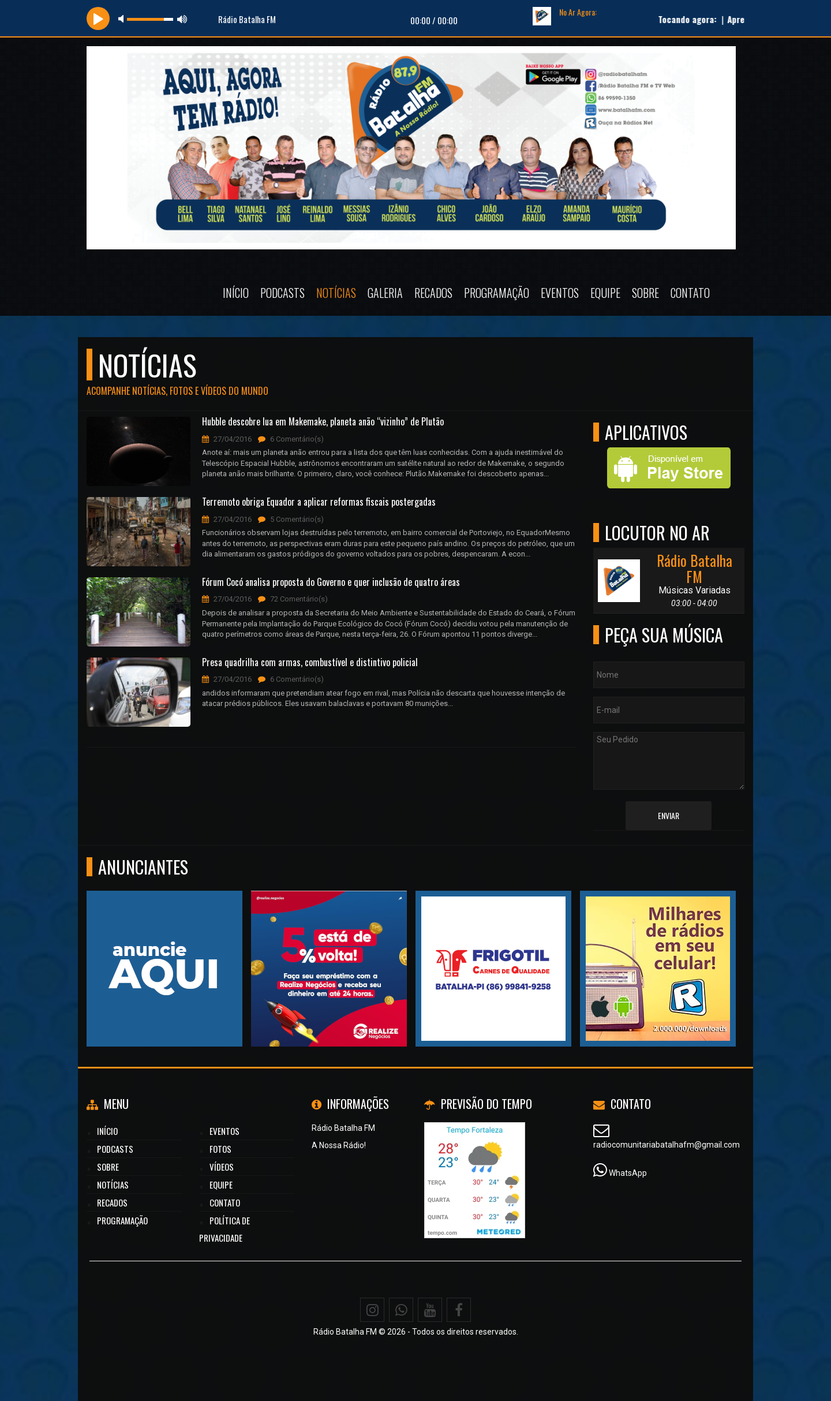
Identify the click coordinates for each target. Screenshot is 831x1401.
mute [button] (123, 18)
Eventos (560, 292)
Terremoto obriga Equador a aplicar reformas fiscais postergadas (319, 502)
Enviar (668, 815)
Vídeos (221, 1166)
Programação (496, 292)
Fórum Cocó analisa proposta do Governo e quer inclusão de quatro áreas (331, 582)
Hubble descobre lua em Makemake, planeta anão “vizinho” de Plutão (323, 422)
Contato (690, 292)
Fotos (220, 1148)
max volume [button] (182, 18)
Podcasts (282, 292)
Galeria (385, 292)
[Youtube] (430, 1310)
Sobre (645, 292)
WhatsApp (628, 1173)
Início (236, 292)
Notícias (336, 292)
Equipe (605, 292)
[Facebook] (459, 1310)
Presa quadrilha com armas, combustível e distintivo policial (310, 662)
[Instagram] (372, 1310)
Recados (433, 292)
